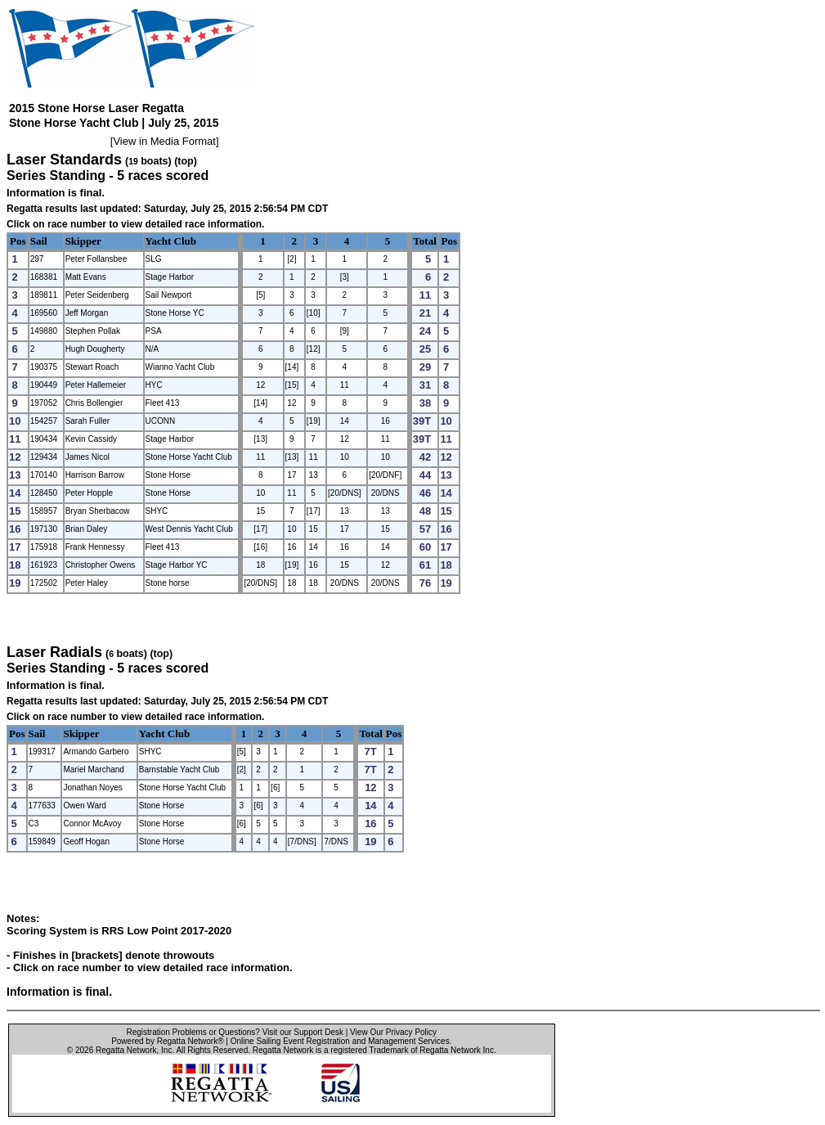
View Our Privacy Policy (393, 1032)
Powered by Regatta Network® (167, 1041)
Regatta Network (126, 1050)
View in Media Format (164, 141)
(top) (185, 161)
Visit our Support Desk (302, 1032)
